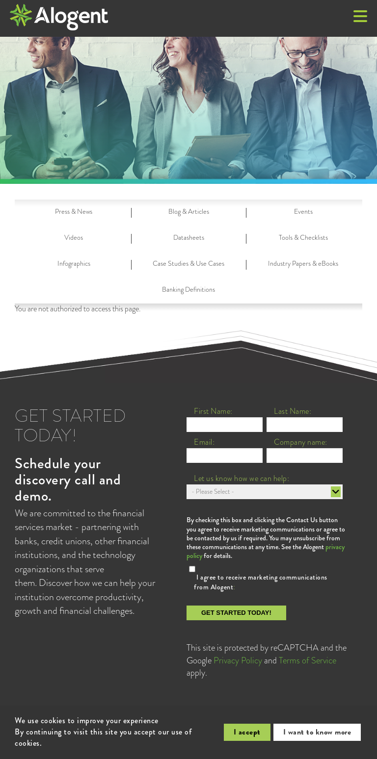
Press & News (73, 211)
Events (303, 211)
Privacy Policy (238, 660)
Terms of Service (307, 660)
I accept (247, 732)
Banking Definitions (188, 289)
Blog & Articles (188, 211)
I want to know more (317, 732)
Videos (73, 237)
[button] (360, 17)
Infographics (73, 263)
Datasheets (188, 237)
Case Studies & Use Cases (188, 263)
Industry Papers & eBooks (303, 263)
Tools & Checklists (303, 237)
